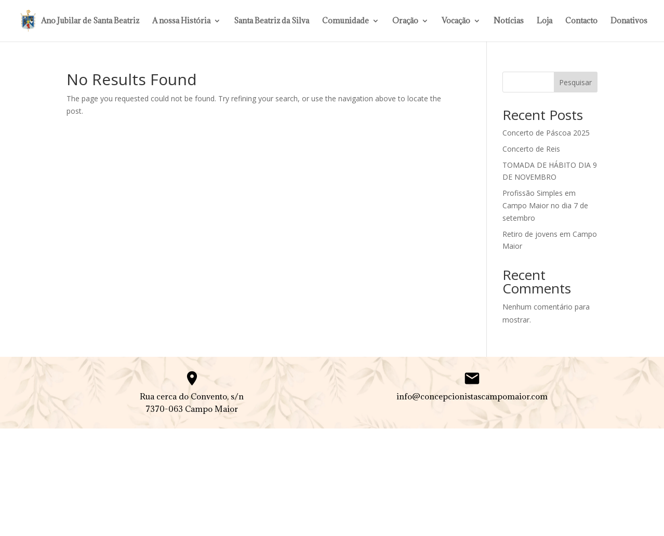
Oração (405, 21)
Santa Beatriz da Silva (271, 21)
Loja (544, 21)
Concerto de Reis (531, 149)
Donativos (628, 21)
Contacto (581, 21)
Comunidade (345, 21)
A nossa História (181, 21)
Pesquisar (575, 82)
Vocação (456, 21)
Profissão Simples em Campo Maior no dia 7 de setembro (545, 205)
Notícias (509, 21)
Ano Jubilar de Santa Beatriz (90, 21)
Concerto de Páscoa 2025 (546, 133)
